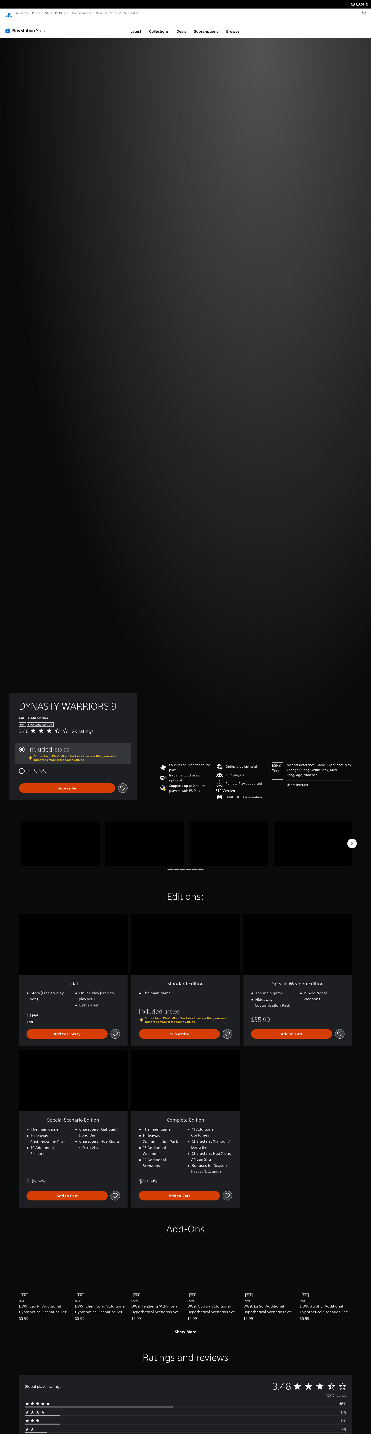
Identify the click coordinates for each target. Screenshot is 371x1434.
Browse (232, 26)
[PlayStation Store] (27, 26)
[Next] (352, 839)
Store (114, 13)
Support (130, 13)
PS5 (34, 13)
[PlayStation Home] (9, 13)
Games (20, 13)
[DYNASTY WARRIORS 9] (60, 839)
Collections (159, 26)
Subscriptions (206, 26)
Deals (181, 26)
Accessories (80, 13)
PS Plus (60, 13)
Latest (135, 26)
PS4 (46, 13)
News (99, 13)
